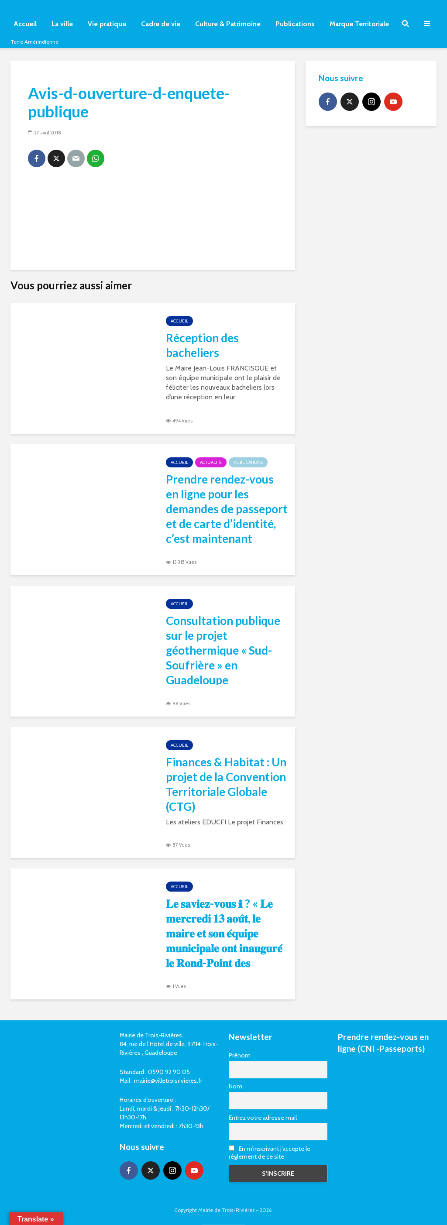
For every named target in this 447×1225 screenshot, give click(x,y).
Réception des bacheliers (202, 345)
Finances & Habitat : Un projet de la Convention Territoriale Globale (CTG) (226, 784)
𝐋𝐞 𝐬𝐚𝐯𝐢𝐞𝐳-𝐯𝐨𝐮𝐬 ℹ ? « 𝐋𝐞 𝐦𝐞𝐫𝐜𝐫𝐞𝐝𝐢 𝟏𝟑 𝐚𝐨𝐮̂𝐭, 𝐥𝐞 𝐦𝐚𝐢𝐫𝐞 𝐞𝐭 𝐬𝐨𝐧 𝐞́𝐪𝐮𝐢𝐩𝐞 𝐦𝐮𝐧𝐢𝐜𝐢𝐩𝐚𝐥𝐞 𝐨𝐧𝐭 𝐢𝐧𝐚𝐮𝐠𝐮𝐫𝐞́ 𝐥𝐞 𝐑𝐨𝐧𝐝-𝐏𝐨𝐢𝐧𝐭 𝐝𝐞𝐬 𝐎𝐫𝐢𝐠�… (224, 947)
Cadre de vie (160, 24)
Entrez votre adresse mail (263, 1118)
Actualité (211, 462)
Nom (235, 1086)
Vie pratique (107, 24)
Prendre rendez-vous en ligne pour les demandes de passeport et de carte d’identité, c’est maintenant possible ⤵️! (227, 516)
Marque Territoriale (359, 24)
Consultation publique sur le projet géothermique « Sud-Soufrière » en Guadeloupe (223, 650)
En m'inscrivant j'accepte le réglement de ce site (269, 1152)
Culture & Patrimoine (228, 24)
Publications (295, 24)
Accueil (25, 24)
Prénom (240, 1055)
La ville (62, 24)
